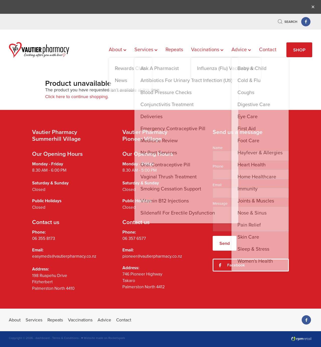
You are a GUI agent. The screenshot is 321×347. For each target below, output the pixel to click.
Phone (218, 166)
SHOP (299, 50)
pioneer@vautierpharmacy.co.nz (152, 256)
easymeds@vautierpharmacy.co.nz (64, 256)
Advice (241, 49)
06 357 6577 (134, 238)
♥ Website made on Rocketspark (103, 338)
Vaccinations (207, 49)
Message (220, 203)
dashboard (42, 338)
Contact (267, 49)
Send (224, 243)
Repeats (174, 49)
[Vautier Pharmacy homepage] (39, 50)
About (117, 49)
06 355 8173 (43, 238)
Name (217, 148)
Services (145, 49)
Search (287, 21)
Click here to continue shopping (76, 96)
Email (217, 185)
